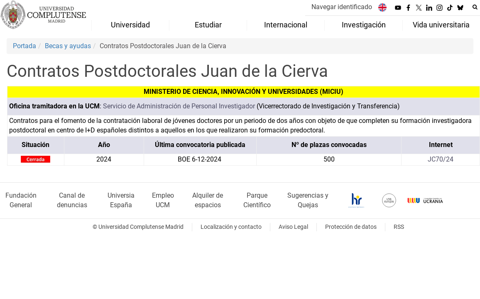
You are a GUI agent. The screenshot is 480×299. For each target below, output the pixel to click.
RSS (399, 226)
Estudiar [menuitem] (208, 25)
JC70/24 (440, 159)
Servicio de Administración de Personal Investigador (179, 106)
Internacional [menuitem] (285, 25)
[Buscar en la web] (475, 7)
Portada (24, 46)
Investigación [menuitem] (364, 25)
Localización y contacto (231, 226)
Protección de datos (351, 226)
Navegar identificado (341, 7)
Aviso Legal (293, 226)
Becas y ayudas (68, 46)
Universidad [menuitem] (130, 25)
